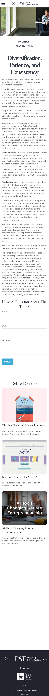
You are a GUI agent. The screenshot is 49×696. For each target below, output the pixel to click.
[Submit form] (7, 362)
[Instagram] (28, 668)
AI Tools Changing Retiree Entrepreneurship (18, 530)
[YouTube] (24, 668)
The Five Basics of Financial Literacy (23, 425)
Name (4, 311)
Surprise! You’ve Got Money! (19, 477)
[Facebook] (20, 668)
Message (6, 340)
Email (4, 326)
